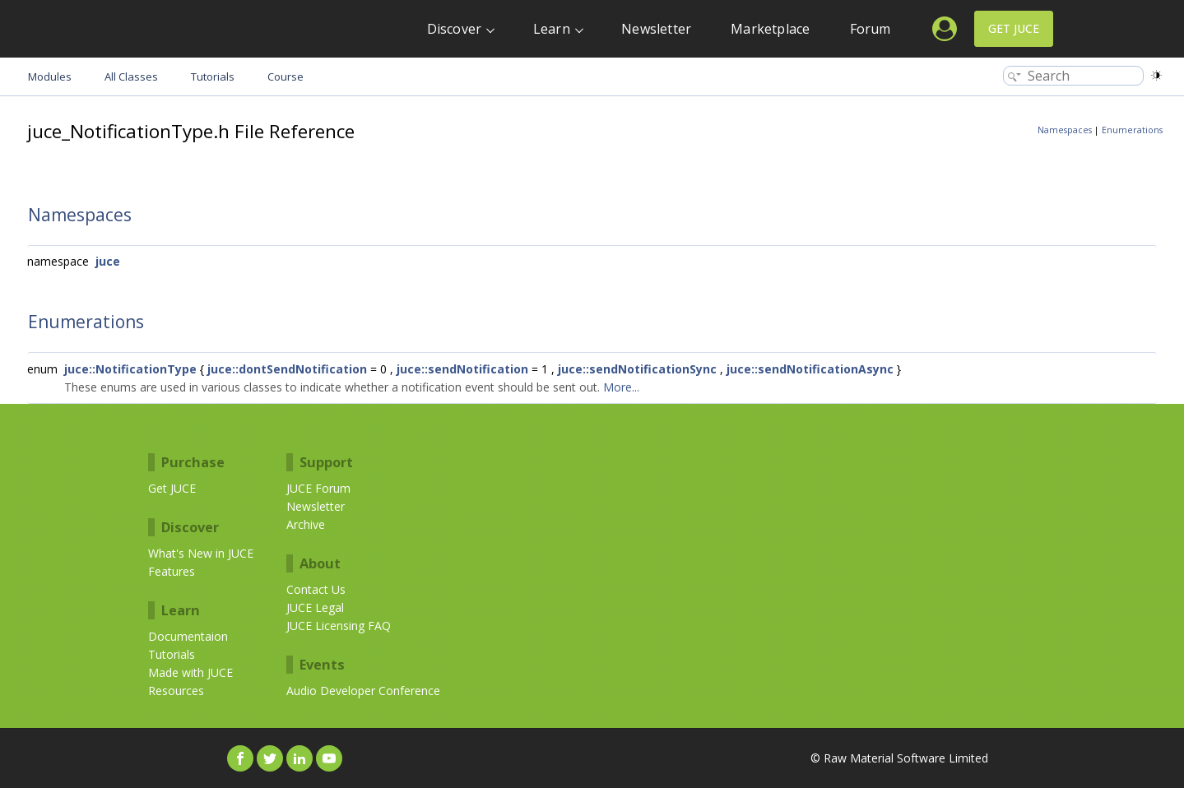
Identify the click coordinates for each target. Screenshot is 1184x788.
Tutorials (171, 654)
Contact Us (316, 589)
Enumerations (1132, 130)
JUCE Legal (315, 607)
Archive (305, 524)
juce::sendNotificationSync (637, 369)
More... (621, 387)
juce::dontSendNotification (287, 369)
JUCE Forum (318, 488)
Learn (551, 29)
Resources (176, 690)
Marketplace (770, 29)
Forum (870, 29)
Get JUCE (1013, 28)
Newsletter (656, 29)
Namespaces (1065, 130)
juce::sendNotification (462, 369)
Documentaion (188, 636)
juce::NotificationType (130, 369)
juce (107, 261)
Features (171, 571)
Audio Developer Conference (363, 690)
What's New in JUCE (200, 553)
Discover (454, 29)
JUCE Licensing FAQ (338, 625)
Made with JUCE (190, 672)
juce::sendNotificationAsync (810, 369)
